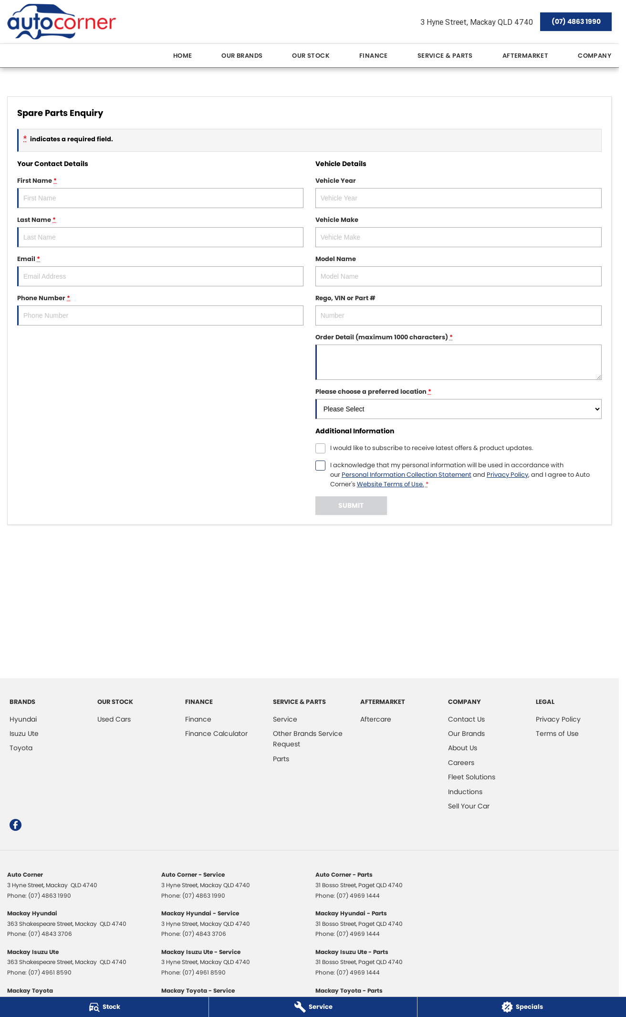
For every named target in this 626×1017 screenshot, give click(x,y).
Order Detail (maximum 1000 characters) (458, 356)
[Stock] (104, 1007)
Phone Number (160, 309)
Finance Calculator (216, 733)
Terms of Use (557, 733)
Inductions (465, 792)
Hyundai (23, 719)
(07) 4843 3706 (50, 934)
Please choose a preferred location (458, 403)
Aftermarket (525, 55)
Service (285, 719)
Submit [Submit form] (351, 505)
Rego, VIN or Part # (458, 309)
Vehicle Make (458, 231)
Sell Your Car (469, 806)
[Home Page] (61, 22)
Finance (373, 55)
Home (182, 55)
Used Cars (114, 719)
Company (594, 55)
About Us (462, 748)
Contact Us (466, 719)
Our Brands (241, 55)
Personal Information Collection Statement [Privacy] (406, 474)
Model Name (458, 270)
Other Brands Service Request (308, 739)
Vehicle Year (458, 192)
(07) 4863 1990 (576, 21)
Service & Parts (445, 55)
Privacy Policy (558, 719)
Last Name (160, 231)
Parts (281, 759)
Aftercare (375, 719)
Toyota (21, 748)
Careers (461, 762)
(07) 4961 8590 (50, 972)
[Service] (313, 1007)
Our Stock (311, 55)
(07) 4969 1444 (358, 895)
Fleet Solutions (471, 777)
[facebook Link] (15, 825)
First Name (160, 192)
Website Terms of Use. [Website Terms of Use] (390, 484)
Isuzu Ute (24, 733)
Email (160, 270)
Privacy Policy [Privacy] (507, 474)
